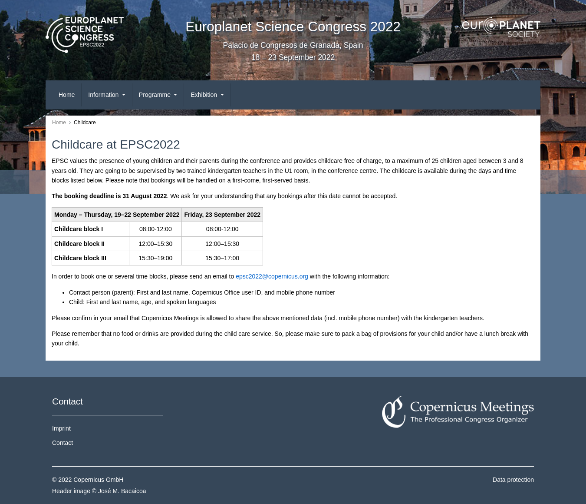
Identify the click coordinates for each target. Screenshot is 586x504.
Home (67, 94)
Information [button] (104, 94)
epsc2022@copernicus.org (272, 276)
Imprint (61, 428)
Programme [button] (155, 94)
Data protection (513, 479)
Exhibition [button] (205, 94)
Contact (62, 442)
